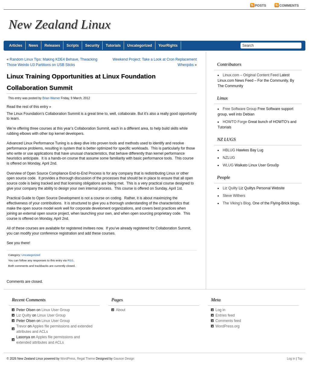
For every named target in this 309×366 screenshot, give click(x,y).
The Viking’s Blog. (237, 203)
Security (92, 45)
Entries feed (225, 315)
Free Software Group (239, 109)
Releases (52, 45)
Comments (289, 5)
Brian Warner (51, 98)
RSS (70, 260)
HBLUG (229, 150)
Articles (15, 45)
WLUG (228, 165)
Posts (260, 5)
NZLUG (229, 158)
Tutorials (113, 45)
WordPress (67, 358)
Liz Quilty (230, 188)
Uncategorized (139, 45)
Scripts (72, 45)
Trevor (21, 326)
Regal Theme (86, 358)
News (33, 45)
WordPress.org (227, 326)
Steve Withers (234, 196)
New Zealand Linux (59, 24)
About (120, 310)
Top (300, 358)
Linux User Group (55, 310)
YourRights (168, 45)
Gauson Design (123, 358)
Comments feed (228, 321)
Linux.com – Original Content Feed (251, 75)
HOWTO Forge (235, 122)
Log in (220, 310)
